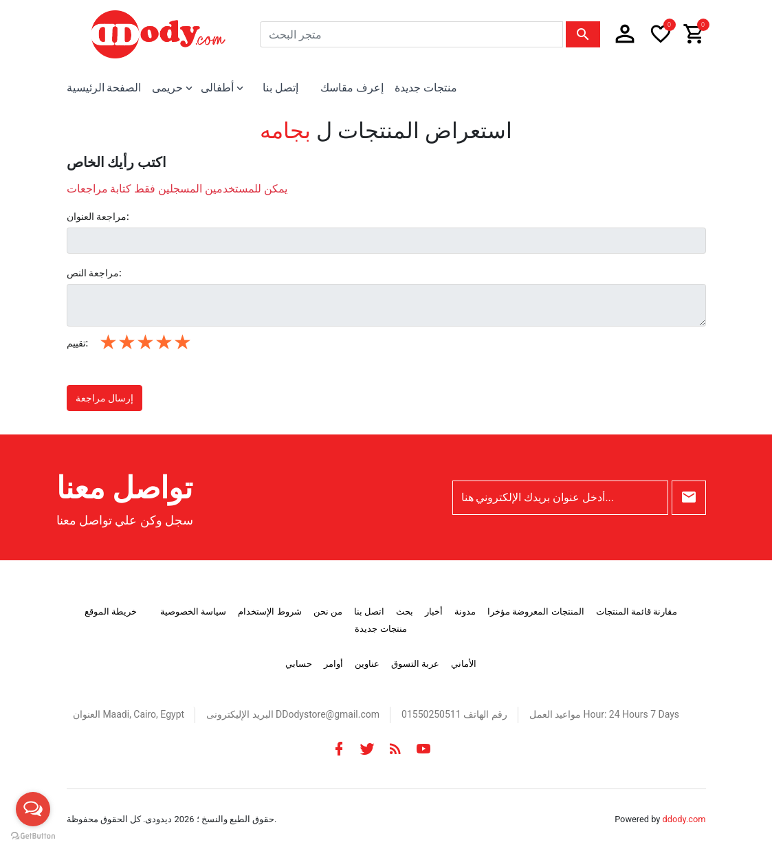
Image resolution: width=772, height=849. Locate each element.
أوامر (333, 664)
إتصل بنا (280, 87)
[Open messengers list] (33, 809)
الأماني (463, 664)
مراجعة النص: (94, 272)
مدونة (465, 611)
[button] (625, 34)
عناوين (367, 664)
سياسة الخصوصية (193, 611)
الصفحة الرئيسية (104, 87)
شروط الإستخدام (269, 611)
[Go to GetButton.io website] (33, 835)
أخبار (434, 611)
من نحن (327, 611)
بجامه (285, 131)
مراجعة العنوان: (98, 216)
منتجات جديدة (426, 87)
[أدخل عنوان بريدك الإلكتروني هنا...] (560, 498)
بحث (404, 611)
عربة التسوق (415, 664)
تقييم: (78, 343)
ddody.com (684, 819)
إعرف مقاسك (352, 87)
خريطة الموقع (111, 611)
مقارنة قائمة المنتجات (636, 611)
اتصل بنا (369, 611)
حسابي (298, 664)
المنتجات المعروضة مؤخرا (535, 611)
